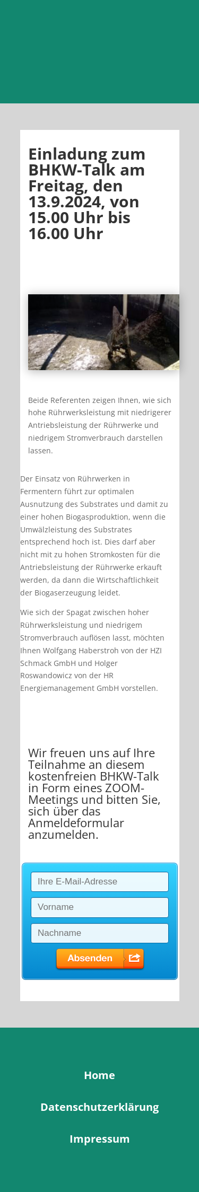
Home (99, 1075)
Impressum (100, 1139)
